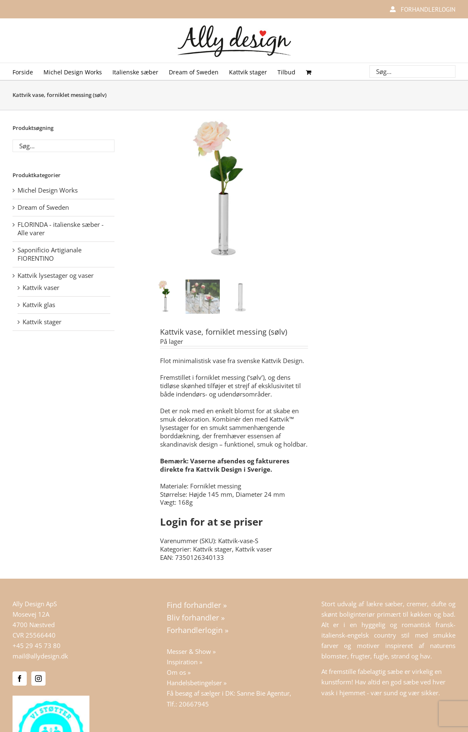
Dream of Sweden (43, 207)
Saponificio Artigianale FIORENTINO (49, 254)
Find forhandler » (197, 605)
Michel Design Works (48, 190)
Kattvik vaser (253, 549)
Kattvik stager (212, 549)
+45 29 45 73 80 (37, 645)
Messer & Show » (191, 651)
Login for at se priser (211, 522)
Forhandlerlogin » (198, 630)
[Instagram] (38, 678)
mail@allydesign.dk (40, 656)
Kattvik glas (39, 304)
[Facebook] (20, 678)
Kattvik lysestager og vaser (56, 275)
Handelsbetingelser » (196, 683)
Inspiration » (184, 662)
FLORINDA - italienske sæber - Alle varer (61, 228)
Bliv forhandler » (196, 618)
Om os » (179, 672)
